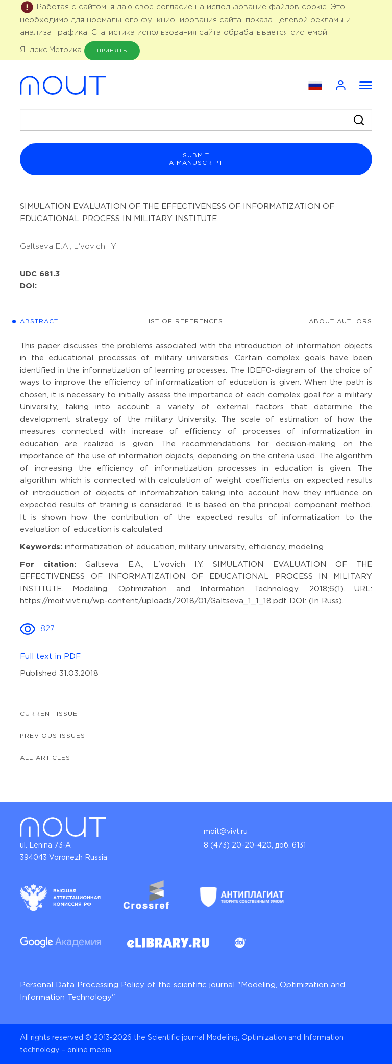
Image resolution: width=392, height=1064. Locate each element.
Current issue (49, 714)
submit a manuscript (196, 159)
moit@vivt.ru (226, 832)
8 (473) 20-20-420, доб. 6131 (255, 845)
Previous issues (52, 736)
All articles (45, 758)
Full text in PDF (50, 656)
